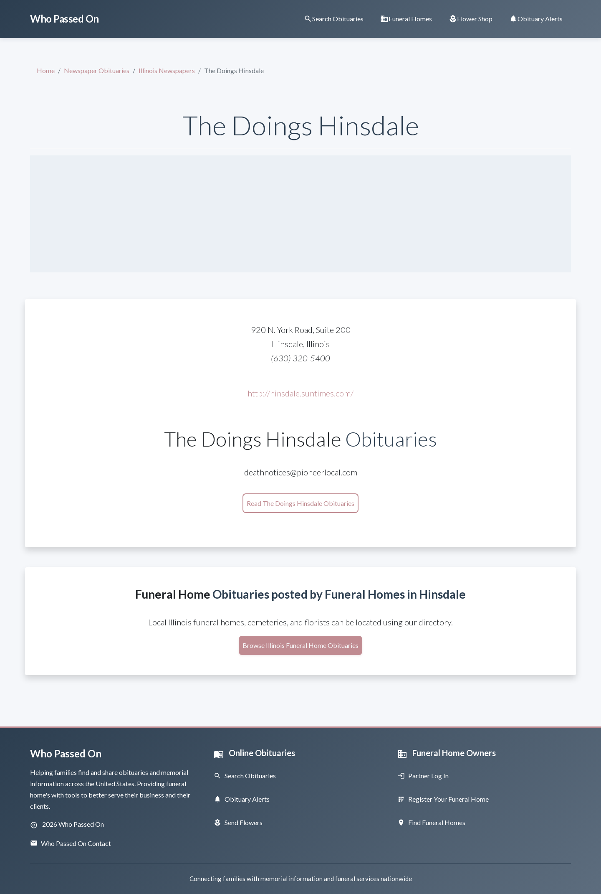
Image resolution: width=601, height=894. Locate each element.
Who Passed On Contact (70, 843)
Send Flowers (238, 822)
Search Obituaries (245, 776)
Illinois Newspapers (167, 70)
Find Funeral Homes (431, 822)
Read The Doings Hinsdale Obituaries (300, 503)
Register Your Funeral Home (443, 799)
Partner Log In (423, 776)
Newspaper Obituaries (96, 70)
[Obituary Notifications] (536, 19)
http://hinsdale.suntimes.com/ (300, 393)
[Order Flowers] (470, 19)
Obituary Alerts (242, 799)
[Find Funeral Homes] (406, 19)
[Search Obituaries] (333, 19)
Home (46, 70)
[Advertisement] (300, 213)
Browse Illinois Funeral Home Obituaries (300, 645)
